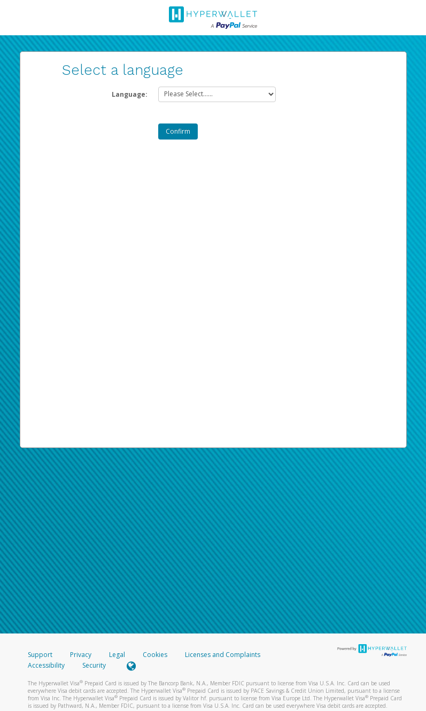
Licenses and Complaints (222, 654)
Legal (117, 654)
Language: (130, 94)
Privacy (80, 654)
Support (40, 654)
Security (94, 665)
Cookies (155, 654)
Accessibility (46, 665)
